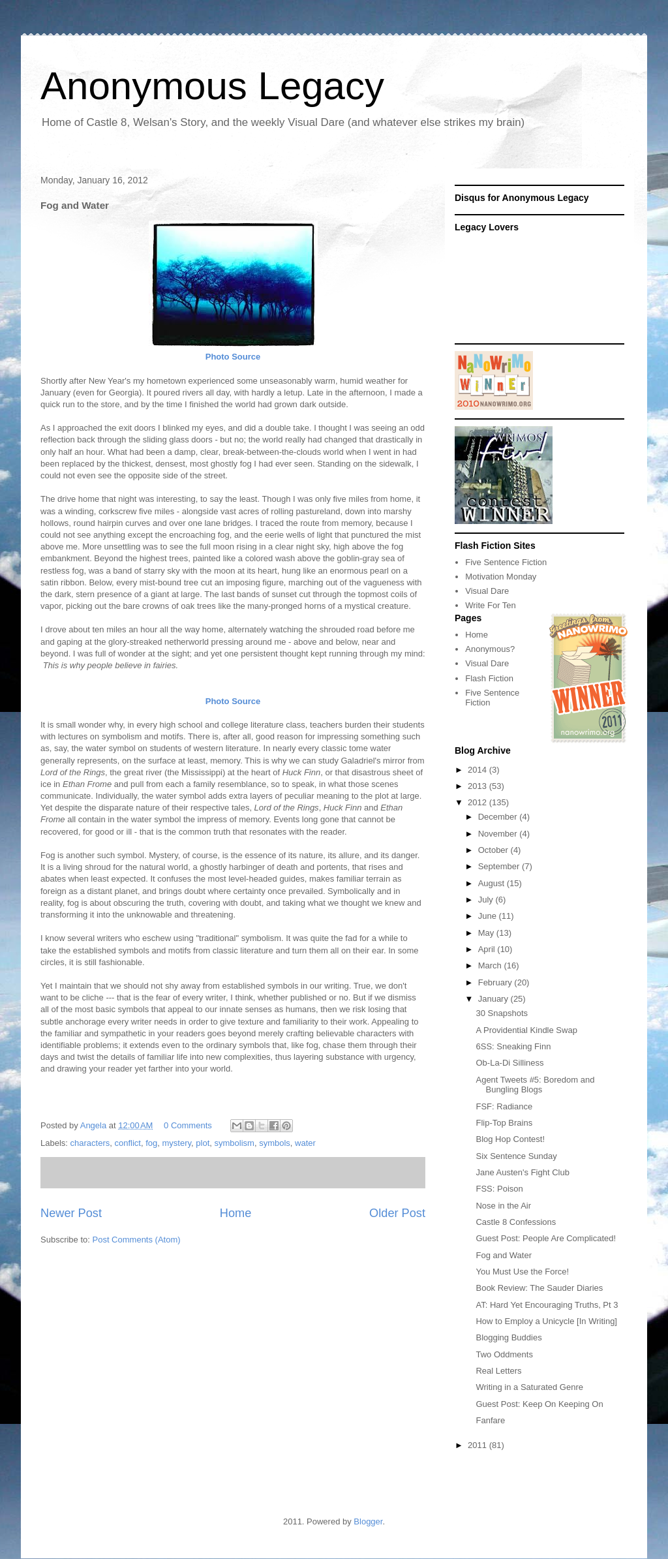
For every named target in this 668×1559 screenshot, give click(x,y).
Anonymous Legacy (212, 86)
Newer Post (71, 1213)
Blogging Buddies (508, 1337)
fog (151, 1143)
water (305, 1143)
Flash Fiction (489, 678)
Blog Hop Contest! (510, 1139)
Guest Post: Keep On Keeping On (539, 1404)
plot (202, 1143)
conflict (127, 1143)
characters (90, 1143)
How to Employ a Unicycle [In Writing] (546, 1321)
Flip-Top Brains (504, 1123)
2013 (478, 786)
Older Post (397, 1213)
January (494, 999)
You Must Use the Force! (522, 1271)
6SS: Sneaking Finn (513, 1046)
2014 (478, 770)
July (487, 899)
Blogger (368, 1521)
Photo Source (233, 357)
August (492, 883)
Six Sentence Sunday (516, 1156)
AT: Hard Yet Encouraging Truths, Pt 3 (547, 1305)
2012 (478, 802)
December (499, 817)
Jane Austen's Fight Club (522, 1172)
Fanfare (490, 1420)
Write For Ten (490, 605)
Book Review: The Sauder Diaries (539, 1288)
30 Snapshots (502, 1013)
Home (236, 1213)
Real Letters (498, 1371)
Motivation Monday (500, 576)
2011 (478, 1445)
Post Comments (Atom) (137, 1239)
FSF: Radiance (504, 1106)
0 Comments (188, 1125)
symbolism (234, 1143)
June (488, 916)
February (496, 982)
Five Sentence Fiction (506, 562)
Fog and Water (504, 1255)
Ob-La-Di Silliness (509, 1063)
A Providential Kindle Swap (526, 1030)
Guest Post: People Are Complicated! (546, 1238)
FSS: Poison (499, 1189)
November (499, 834)
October (494, 850)
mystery (177, 1143)
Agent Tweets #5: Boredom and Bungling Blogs (535, 1085)
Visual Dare (487, 591)
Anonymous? (490, 649)
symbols (274, 1143)
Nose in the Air (503, 1206)
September (500, 866)
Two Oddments (504, 1354)
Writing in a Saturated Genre (529, 1387)
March (491, 965)
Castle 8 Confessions (516, 1222)
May (487, 933)
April (488, 949)
